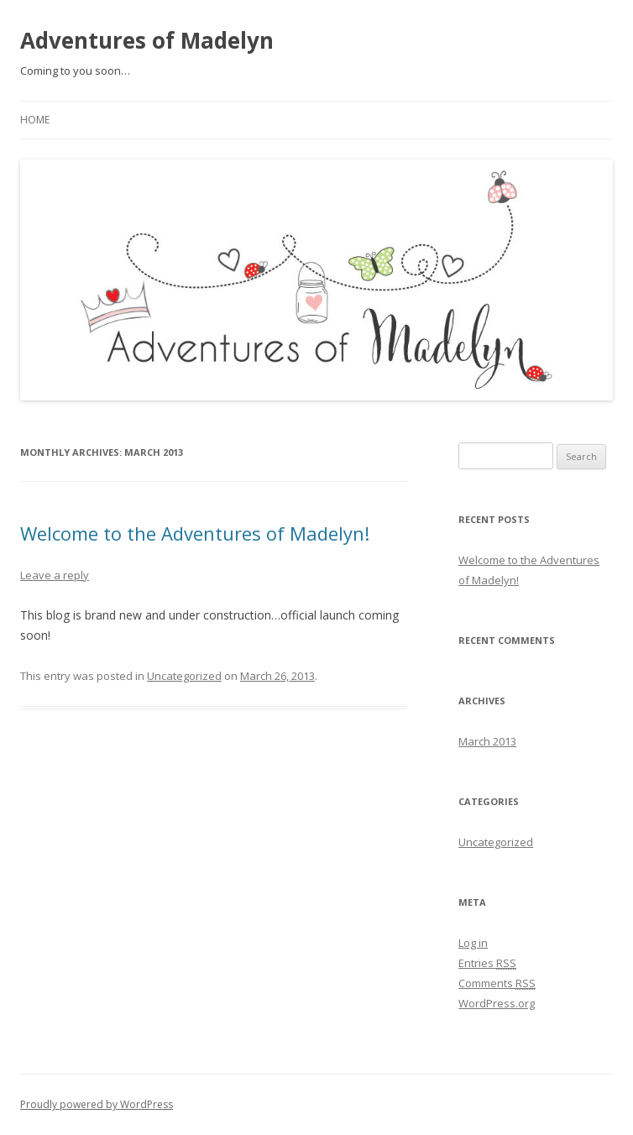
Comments (497, 983)
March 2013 (487, 741)
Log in (473, 942)
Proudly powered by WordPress (96, 1104)
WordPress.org (496, 1003)
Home (35, 119)
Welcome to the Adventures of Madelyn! (194, 533)
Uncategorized (184, 675)
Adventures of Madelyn (147, 40)
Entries (487, 962)
